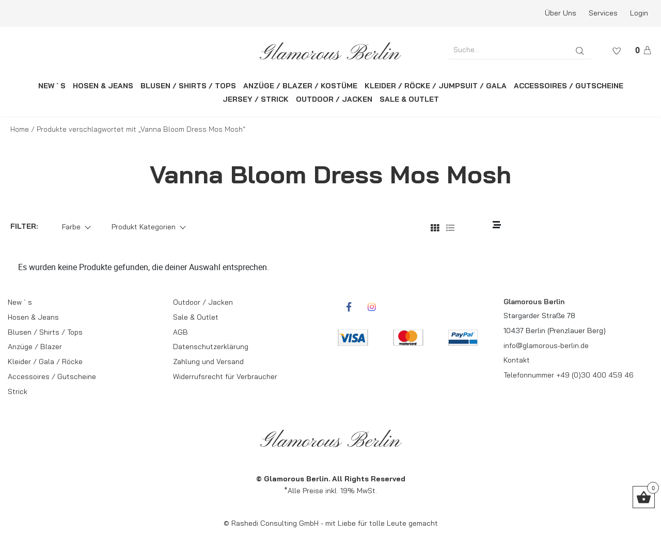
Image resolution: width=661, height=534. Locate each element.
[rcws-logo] (330, 51)
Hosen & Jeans (33, 317)
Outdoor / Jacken (203, 302)
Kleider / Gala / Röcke (45, 361)
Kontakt (516, 360)
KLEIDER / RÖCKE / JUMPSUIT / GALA (436, 85)
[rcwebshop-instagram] (371, 306)
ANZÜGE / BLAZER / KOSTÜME (300, 85)
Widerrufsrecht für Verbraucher (225, 376)
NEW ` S (52, 85)
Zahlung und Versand (208, 361)
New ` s (20, 302)
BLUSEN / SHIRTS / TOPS (188, 85)
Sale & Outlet (195, 317)
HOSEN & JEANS (103, 85)
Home (19, 129)
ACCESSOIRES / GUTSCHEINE (568, 85)
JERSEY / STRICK (256, 99)
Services (603, 13)
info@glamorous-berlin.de (546, 345)
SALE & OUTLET (409, 99)
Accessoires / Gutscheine (52, 376)
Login (639, 13)
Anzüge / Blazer (35, 346)
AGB (180, 332)
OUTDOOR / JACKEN (334, 99)
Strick (17, 391)
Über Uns (560, 13)
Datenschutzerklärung (210, 346)
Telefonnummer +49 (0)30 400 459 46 (568, 375)
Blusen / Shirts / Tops (45, 332)
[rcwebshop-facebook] (348, 306)
